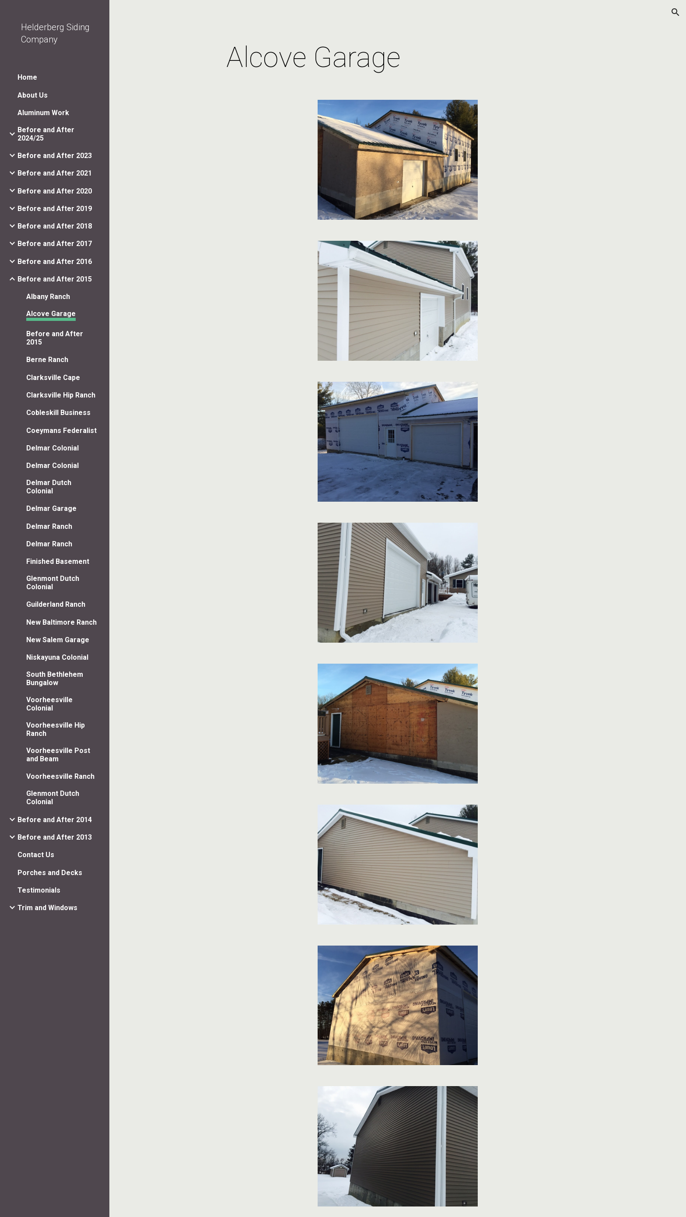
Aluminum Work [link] (43, 113)
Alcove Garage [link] (51, 314)
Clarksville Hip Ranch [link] (60, 395)
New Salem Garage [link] (57, 640)
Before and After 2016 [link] (55, 261)
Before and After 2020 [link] (55, 191)
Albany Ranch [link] (48, 296)
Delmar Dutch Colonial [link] (48, 486)
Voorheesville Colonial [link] (49, 704)
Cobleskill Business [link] (58, 412)
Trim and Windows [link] (47, 908)
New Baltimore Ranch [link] (61, 622)
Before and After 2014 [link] (55, 820)
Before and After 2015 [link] (55, 279)
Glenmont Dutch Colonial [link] (52, 582)
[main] (313, 58)
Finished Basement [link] (57, 561)
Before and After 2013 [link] (55, 837)
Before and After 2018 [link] (55, 226)
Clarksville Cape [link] (53, 377)
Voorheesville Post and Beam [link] (58, 754)
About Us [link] (33, 95)
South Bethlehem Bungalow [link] (54, 678)
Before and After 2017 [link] (55, 243)
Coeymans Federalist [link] (61, 430)
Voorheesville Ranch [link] (60, 776)
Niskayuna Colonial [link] (57, 657)
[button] (675, 12)
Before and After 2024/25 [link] (46, 134)
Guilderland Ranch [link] (55, 604)
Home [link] (27, 77)
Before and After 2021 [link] (55, 173)
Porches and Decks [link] (50, 873)
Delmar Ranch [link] (49, 526)
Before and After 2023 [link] (55, 155)
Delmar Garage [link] (51, 508)
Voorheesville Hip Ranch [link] (55, 729)
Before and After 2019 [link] (55, 208)
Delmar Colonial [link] (52, 448)
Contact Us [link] (36, 855)
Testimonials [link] (39, 890)
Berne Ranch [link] (47, 359)
